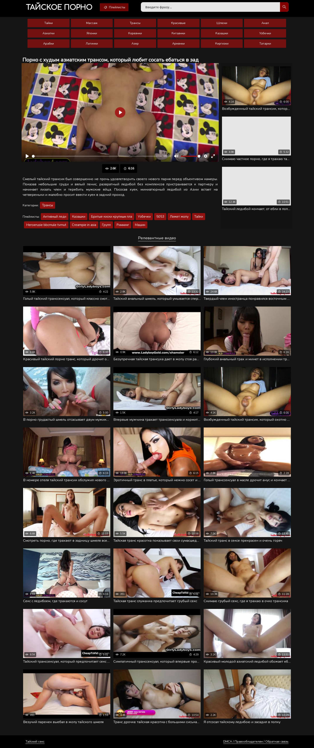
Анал (265, 23)
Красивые (178, 23)
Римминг (122, 225)
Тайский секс (35, 741)
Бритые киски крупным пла (111, 216)
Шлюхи (222, 23)
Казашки (221, 33)
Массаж (91, 23)
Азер (135, 43)
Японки (92, 33)
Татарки (265, 43)
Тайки (48, 23)
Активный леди (54, 216)
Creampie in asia (84, 225)
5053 (160, 216)
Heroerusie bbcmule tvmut (46, 225)
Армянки (178, 43)
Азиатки (49, 33)
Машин (140, 225)
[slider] (97, 156)
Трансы (135, 23)
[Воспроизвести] (27, 156)
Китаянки (178, 33)
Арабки (48, 43)
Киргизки (222, 43)
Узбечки (265, 33)
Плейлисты (114, 7)
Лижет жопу (179, 216)
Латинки (92, 43)
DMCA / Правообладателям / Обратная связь (255, 741)
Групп (106, 225)
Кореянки (135, 33)
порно (59, 7)
